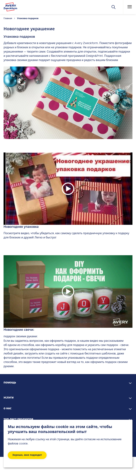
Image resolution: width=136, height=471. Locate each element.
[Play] (68, 188)
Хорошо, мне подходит (27, 455)
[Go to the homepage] (10, 7)
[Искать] (113, 7)
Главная (8, 18)
